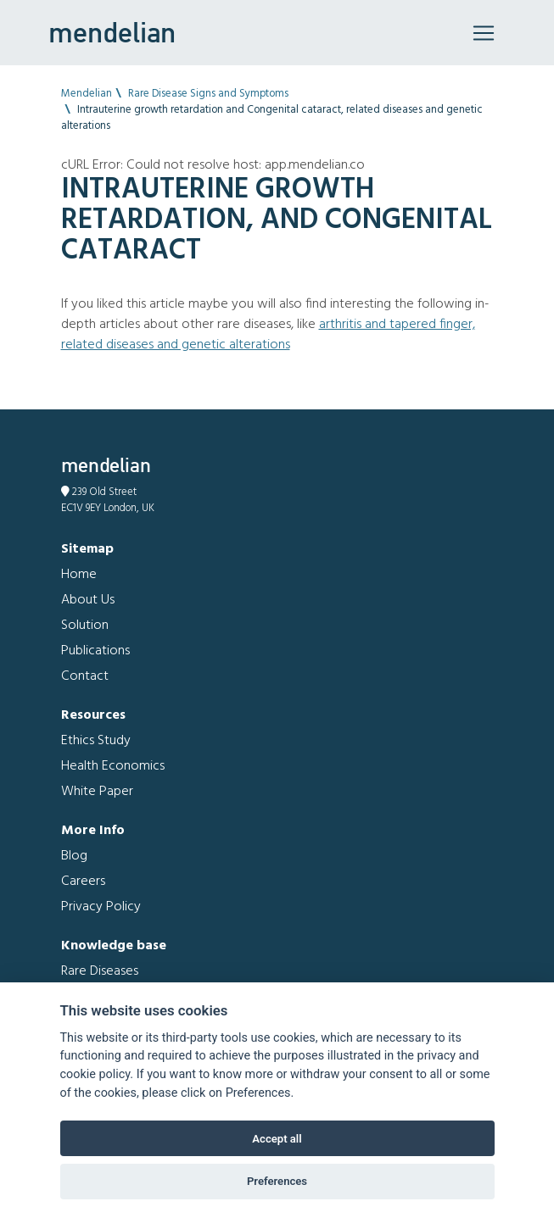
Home (79, 575)
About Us (88, 600)
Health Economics (113, 766)
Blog (74, 856)
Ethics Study (96, 741)
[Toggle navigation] (483, 33)
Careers (83, 881)
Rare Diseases (99, 971)
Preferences (277, 1181)
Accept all (276, 1138)
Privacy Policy (101, 907)
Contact (85, 676)
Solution (85, 626)
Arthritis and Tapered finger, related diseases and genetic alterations (268, 335)
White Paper (97, 792)
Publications (95, 651)
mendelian (112, 32)
